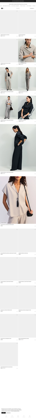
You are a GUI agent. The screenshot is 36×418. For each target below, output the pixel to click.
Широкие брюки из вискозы (23, 253)
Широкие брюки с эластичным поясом (7, 91)
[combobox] (32, 8)
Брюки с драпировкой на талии (24, 338)
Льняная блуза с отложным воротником (7, 224)
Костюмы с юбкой (15, 5)
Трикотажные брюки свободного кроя (25, 310)
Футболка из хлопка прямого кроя (6, 310)
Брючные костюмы (6, 5)
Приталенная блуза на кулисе (5, 63)
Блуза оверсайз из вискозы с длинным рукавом (8, 253)
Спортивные (28, 5)
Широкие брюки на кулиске (23, 91)
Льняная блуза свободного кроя (6, 338)
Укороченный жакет (22, 34)
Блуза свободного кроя (22, 63)
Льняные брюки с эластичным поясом (7, 281)
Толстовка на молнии (22, 120)
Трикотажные (22, 5)
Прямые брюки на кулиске (5, 34)
